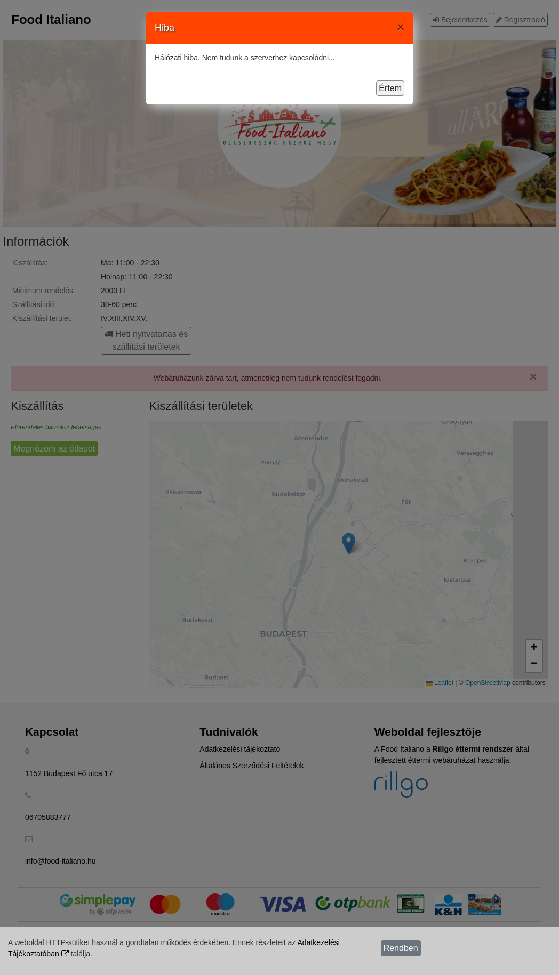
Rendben (401, 948)
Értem (390, 88)
